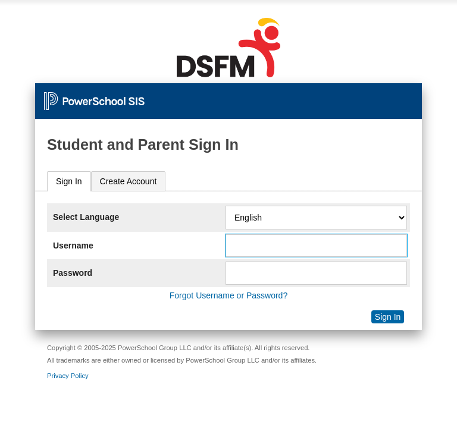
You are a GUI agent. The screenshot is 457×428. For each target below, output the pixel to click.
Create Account (128, 181)
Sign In (69, 181)
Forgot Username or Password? (228, 295)
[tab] (69, 181)
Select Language (86, 217)
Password (72, 273)
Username (73, 245)
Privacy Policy (68, 375)
